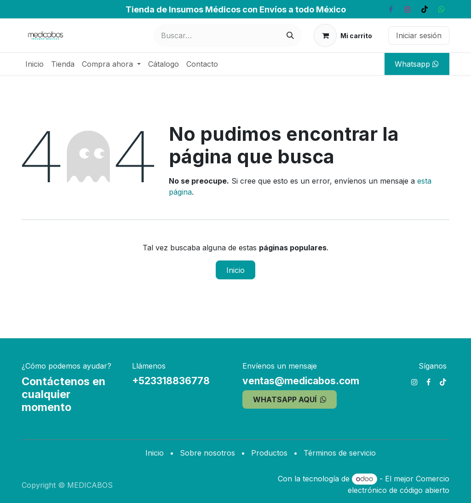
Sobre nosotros (207, 452)
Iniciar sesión (419, 35)
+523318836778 (171, 381)
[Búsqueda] (290, 35)
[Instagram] (407, 9)
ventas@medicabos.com (300, 381)
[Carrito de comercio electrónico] (343, 35)
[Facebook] (390, 9)
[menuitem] (34, 64)
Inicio (235, 270)
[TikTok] (424, 9)
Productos (269, 452)
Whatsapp (417, 64)
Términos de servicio (340, 452)
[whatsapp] (441, 9)
